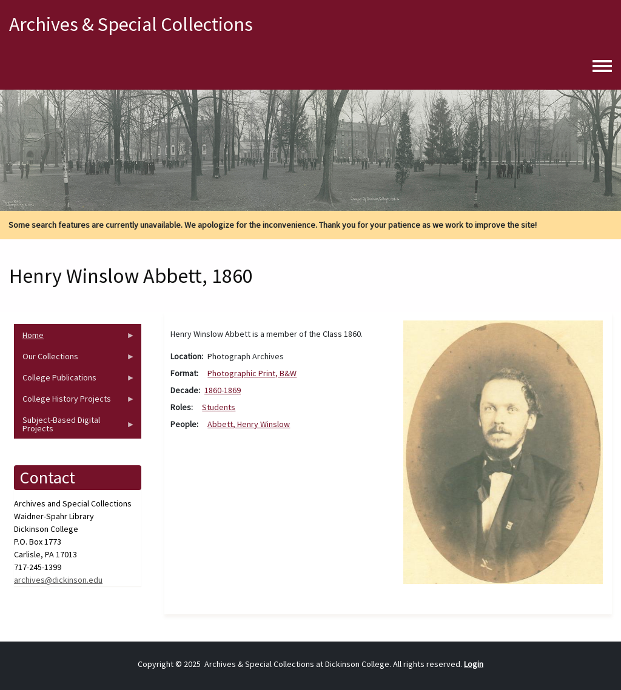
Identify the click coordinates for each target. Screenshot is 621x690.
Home (74, 338)
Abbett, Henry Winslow (248, 424)
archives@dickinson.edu (58, 579)
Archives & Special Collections (131, 24)
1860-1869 (222, 390)
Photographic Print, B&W (252, 373)
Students (218, 407)
